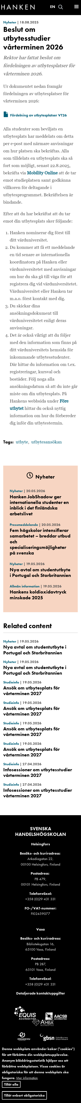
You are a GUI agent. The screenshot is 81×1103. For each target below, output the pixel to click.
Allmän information (25, 586)
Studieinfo (11, 682)
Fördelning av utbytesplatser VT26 (38, 115)
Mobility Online (42, 173)
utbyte (22, 442)
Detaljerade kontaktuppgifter (40, 993)
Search (60, 7)
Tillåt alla (11, 1084)
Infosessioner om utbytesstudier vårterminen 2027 (37, 772)
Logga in (68, 7)
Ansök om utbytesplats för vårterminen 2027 (31, 691)
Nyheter (9, 22)
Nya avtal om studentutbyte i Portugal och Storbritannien (40, 572)
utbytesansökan (46, 442)
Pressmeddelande (24, 524)
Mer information (27, 1078)
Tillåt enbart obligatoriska (24, 1095)
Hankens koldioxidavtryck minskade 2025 (38, 595)
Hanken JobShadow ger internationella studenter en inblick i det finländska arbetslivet (39, 505)
